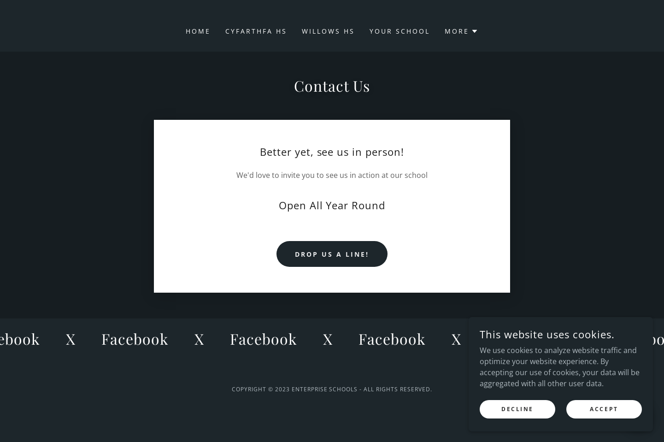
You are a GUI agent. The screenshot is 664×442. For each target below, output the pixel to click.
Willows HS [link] (328, 31)
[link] (137, 339)
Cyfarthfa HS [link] (256, 31)
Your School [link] (400, 31)
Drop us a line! (332, 254)
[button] (461, 31)
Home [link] (198, 31)
